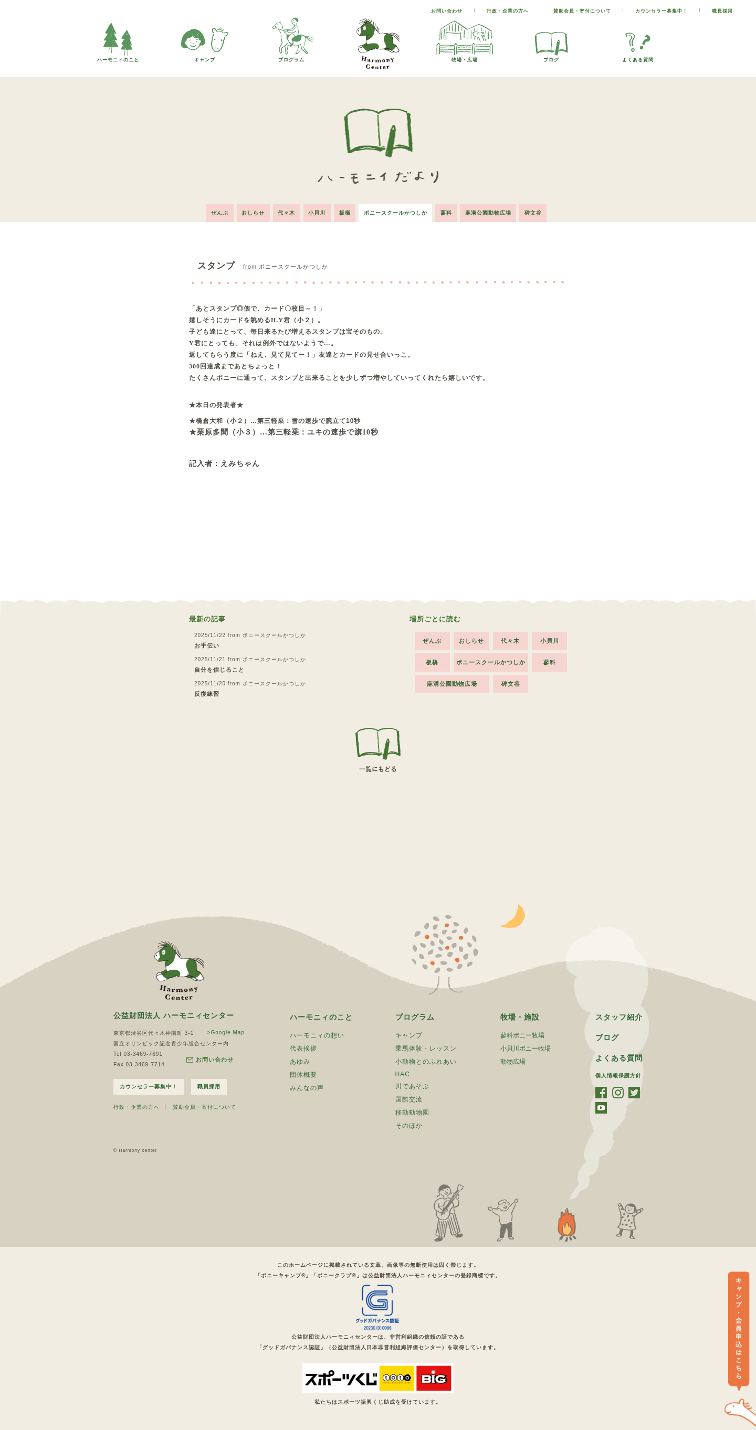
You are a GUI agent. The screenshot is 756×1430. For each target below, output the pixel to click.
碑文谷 (535, 212)
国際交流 (409, 1099)
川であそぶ (412, 1085)
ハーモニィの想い (317, 1035)
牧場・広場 (465, 56)
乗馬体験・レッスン (426, 1048)
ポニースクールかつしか (396, 212)
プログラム (291, 56)
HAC (402, 1073)
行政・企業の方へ (508, 11)
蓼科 (447, 212)
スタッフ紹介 (619, 1016)
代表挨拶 (303, 1048)
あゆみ (300, 1061)
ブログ (551, 56)
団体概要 (303, 1074)
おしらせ (252, 212)
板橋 (345, 212)
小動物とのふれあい (426, 1061)
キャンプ (205, 56)
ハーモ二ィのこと (118, 56)
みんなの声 (307, 1087)
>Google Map (226, 1032)
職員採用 (722, 11)
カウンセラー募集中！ (661, 11)
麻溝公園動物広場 (490, 212)
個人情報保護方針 (618, 1075)
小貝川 (317, 212)
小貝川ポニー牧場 (525, 1048)
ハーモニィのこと (321, 1016)
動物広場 (513, 1061)
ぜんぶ (218, 212)
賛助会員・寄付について (582, 11)
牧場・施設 (520, 1016)
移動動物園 (412, 1112)
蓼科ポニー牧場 (522, 1035)
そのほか (409, 1125)
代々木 (286, 212)
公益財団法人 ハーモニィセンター (173, 1015)
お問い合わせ (447, 11)
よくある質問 (638, 56)
